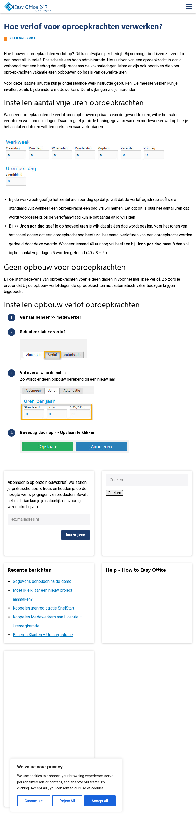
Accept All (100, 801)
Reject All (67, 801)
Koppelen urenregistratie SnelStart (43, 608)
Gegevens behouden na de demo (42, 581)
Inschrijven (75, 534)
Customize (33, 801)
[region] (66, 785)
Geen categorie (23, 38)
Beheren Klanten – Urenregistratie (43, 634)
